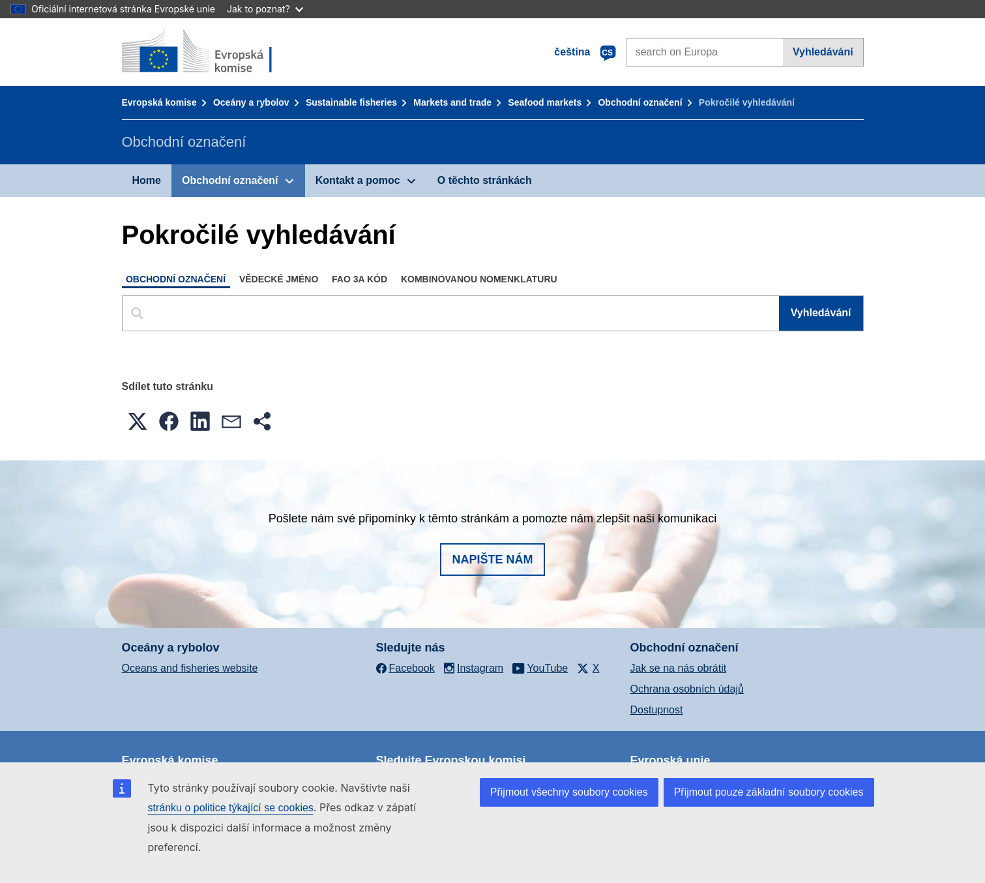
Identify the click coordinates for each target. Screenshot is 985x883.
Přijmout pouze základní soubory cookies (769, 792)
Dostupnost (656, 709)
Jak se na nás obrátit (678, 668)
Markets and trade (452, 102)
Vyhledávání (823, 51)
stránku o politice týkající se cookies (231, 807)
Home (146, 180)
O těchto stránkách (484, 180)
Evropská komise (159, 102)
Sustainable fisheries (351, 102)
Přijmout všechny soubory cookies (569, 792)
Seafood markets (544, 102)
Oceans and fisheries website (190, 668)
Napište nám (492, 559)
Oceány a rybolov (251, 102)
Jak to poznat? (265, 8)
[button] (138, 421)
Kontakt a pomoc (358, 180)
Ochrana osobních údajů (687, 689)
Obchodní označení (640, 102)
